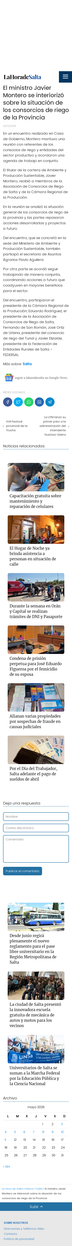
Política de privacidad (19, 1239)
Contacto (10, 1234)
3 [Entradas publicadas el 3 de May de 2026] (62, 1124)
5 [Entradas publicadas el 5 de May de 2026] (15, 1132)
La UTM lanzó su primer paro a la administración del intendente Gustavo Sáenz (53, 426)
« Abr (6, 1166)
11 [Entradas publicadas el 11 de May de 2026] (5, 1140)
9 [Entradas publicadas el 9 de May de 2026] (53, 1132)
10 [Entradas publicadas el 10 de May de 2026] (62, 1132)
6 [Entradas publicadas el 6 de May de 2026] (24, 1132)
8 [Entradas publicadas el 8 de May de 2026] (43, 1132)
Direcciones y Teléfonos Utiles (24, 1229)
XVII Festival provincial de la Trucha (16, 425)
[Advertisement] (36, 35)
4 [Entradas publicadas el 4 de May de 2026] (6, 1132)
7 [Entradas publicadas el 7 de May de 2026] (34, 1132)
